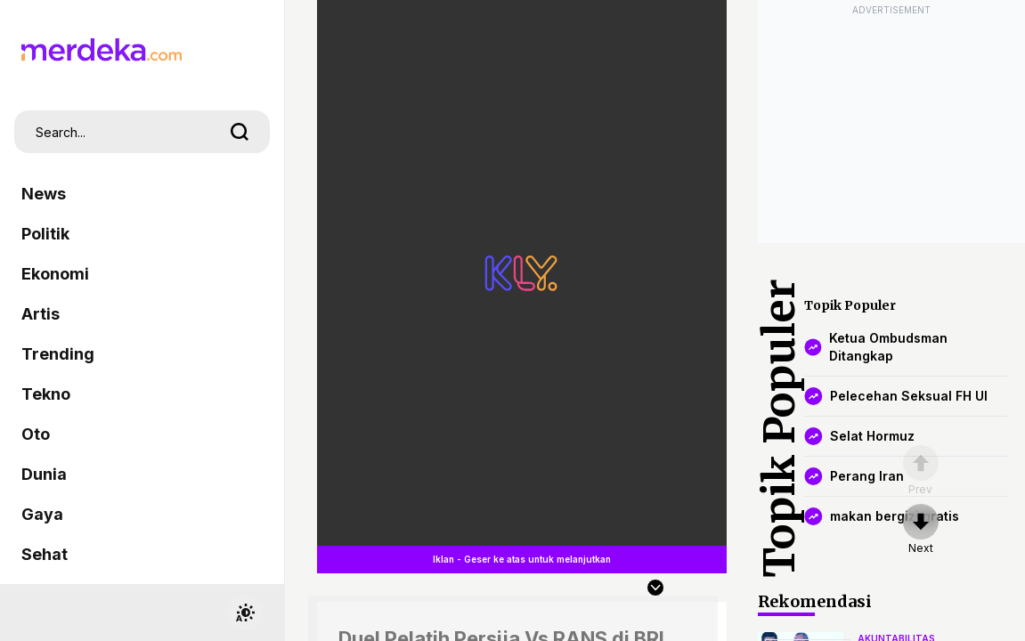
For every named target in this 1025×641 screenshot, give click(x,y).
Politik (45, 233)
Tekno (45, 394)
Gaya (42, 514)
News (43, 193)
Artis (40, 313)
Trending (57, 354)
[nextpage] (921, 530)
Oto (35, 434)
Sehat (44, 554)
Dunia (44, 474)
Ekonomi (55, 273)
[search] (239, 131)
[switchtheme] (245, 612)
